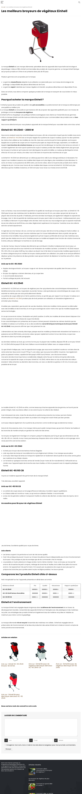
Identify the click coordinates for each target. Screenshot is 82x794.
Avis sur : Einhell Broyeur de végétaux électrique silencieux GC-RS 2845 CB (40, 666)
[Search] (79, 2)
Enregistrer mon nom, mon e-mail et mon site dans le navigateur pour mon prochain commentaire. (41, 745)
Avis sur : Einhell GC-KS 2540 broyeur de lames (12, 665)
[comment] (41, 727)
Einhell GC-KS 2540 (15, 298)
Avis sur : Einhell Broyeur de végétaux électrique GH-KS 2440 (66, 666)
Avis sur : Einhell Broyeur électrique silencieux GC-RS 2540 (12, 696)
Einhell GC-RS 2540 (15, 138)
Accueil (3, 7)
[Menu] (2, 2)
